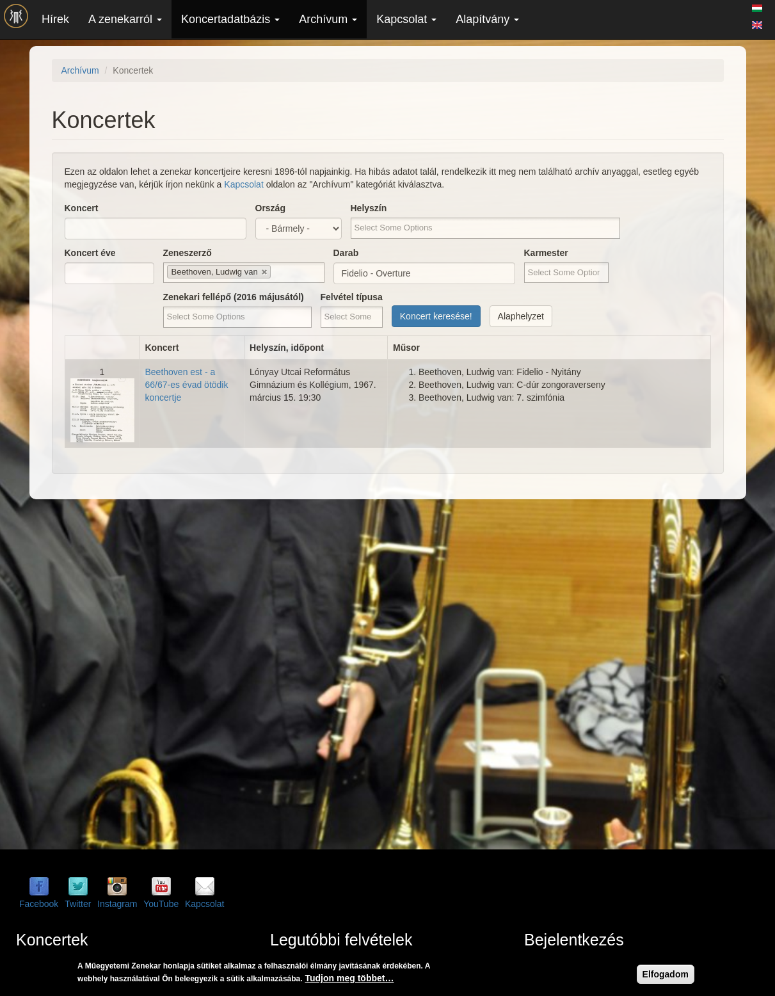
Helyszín (369, 208)
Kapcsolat (406, 19)
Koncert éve (90, 253)
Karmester (546, 253)
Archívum (328, 19)
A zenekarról (125, 19)
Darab (346, 253)
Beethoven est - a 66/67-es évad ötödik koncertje (186, 385)
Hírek (55, 19)
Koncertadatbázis (230, 19)
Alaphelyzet (521, 316)
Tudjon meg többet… (349, 978)
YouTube (161, 904)
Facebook (38, 904)
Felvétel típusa (352, 297)
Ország (270, 208)
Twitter (78, 904)
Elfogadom (666, 974)
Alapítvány (487, 19)
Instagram (117, 904)
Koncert (82, 208)
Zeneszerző (187, 253)
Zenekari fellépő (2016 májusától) (233, 297)
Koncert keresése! (436, 316)
